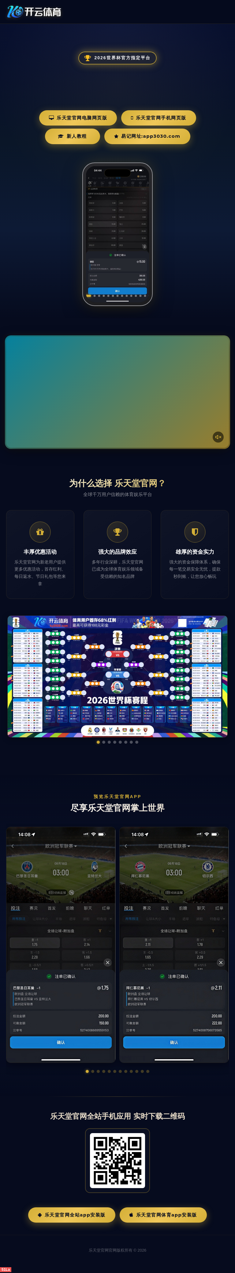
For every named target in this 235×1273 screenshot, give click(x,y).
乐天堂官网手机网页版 (158, 118)
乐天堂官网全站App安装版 (72, 1215)
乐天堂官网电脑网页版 (78, 118)
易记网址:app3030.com (147, 136)
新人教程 (72, 136)
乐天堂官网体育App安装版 (163, 1215)
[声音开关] (218, 437)
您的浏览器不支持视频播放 (117, 392)
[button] (87, 1071)
